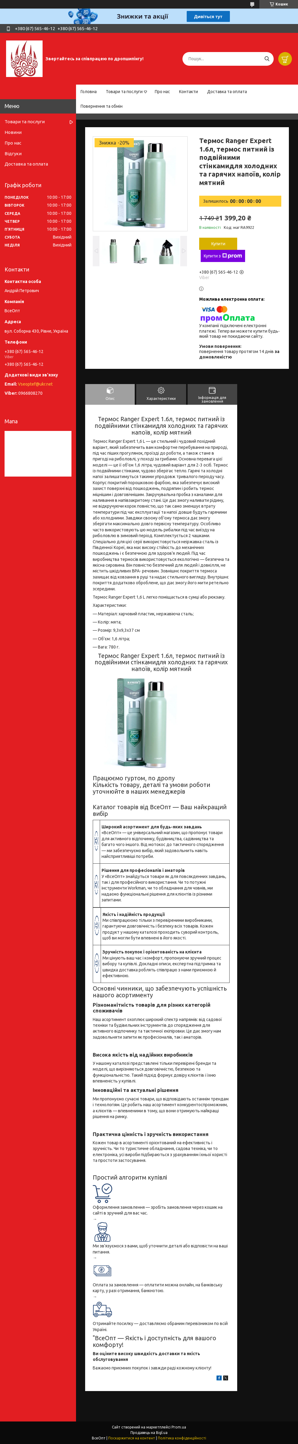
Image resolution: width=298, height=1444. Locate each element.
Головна (89, 91)
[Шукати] (267, 59)
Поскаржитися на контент (131, 1438)
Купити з (223, 256)
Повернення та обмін (102, 106)
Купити (218, 243)
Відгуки (13, 153)
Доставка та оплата (227, 91)
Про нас (162, 91)
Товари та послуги (124, 91)
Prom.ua (179, 1427)
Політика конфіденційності (182, 1438)
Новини (13, 132)
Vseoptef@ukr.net (35, 384)
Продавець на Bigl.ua (149, 1433)
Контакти (188, 91)
